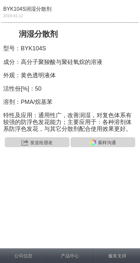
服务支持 (117, 255)
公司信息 (23, 255)
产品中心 (70, 255)
